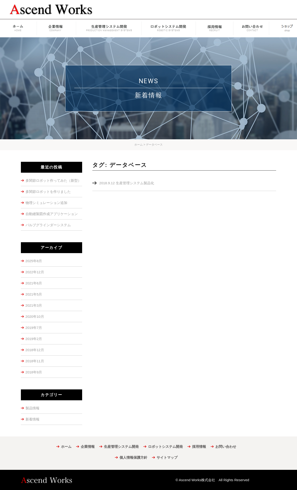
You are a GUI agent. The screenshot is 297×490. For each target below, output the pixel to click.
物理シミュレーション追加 (46, 203)
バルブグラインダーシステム (48, 225)
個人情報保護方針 (133, 457)
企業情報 (57, 28)
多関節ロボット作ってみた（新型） (53, 180)
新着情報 (32, 419)
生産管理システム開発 (109, 28)
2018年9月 (34, 372)
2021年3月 (34, 305)
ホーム (19, 28)
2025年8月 (34, 261)
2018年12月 (35, 350)
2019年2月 (34, 339)
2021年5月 (34, 294)
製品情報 (32, 408)
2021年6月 (34, 283)
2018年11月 (35, 361)
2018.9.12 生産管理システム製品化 (126, 183)
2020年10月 (35, 316)
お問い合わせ (253, 28)
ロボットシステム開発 (169, 28)
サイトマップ (167, 457)
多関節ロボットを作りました (48, 192)
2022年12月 (35, 272)
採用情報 (214, 28)
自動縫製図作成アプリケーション (52, 214)
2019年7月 (34, 328)
